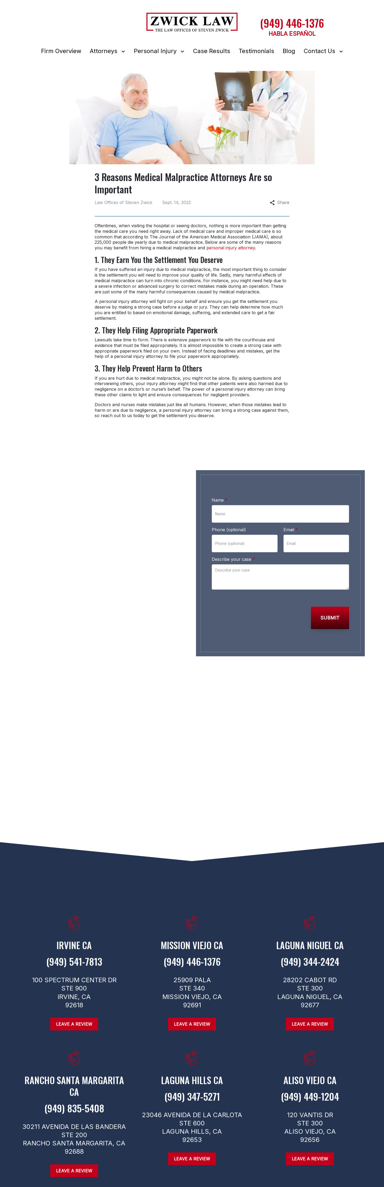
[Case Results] (211, 51)
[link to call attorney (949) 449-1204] (310, 1101)
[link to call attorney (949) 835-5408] (74, 1112)
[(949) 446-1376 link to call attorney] (292, 23)
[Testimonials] (256, 51)
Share (279, 202)
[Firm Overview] (61, 51)
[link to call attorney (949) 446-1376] (89, 613)
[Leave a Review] (74, 1172)
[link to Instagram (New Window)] (42, 664)
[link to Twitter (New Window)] (59, 664)
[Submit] (330, 618)
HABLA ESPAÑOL (292, 33)
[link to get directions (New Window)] (74, 949)
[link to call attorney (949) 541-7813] (74, 966)
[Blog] (289, 51)
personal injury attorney (230, 247)
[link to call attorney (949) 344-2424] (310, 966)
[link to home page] (192, 25)
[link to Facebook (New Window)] (24, 664)
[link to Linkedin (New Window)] (76, 664)
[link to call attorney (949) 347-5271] (192, 1101)
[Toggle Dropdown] (124, 51)
